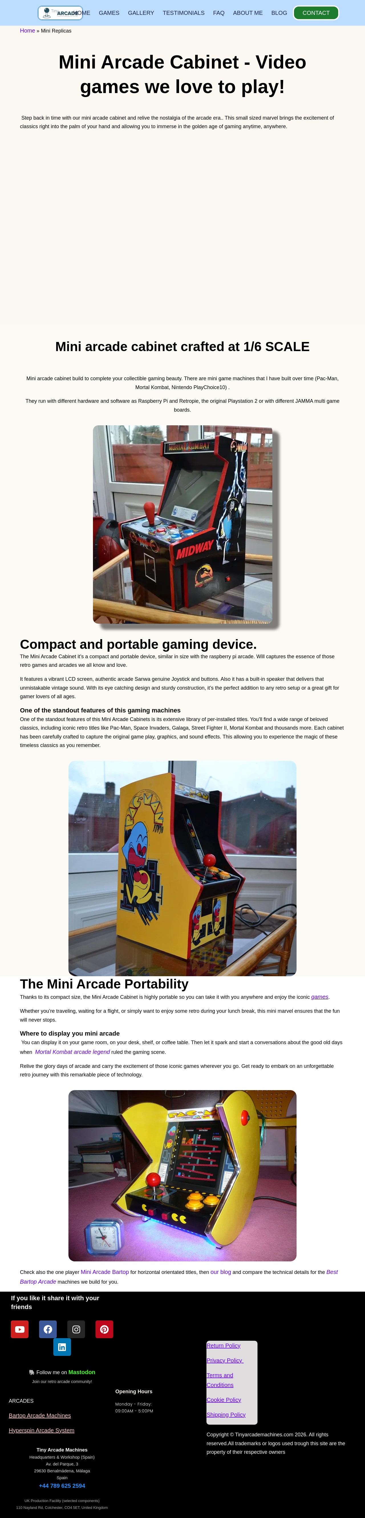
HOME (81, 13)
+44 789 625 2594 (62, 1486)
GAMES (109, 13)
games (319, 997)
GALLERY (141, 13)
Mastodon (81, 1372)
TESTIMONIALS (184, 13)
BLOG (279, 13)
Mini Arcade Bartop (105, 1272)
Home (27, 30)
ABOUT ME (248, 13)
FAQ (219, 13)
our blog (220, 1272)
